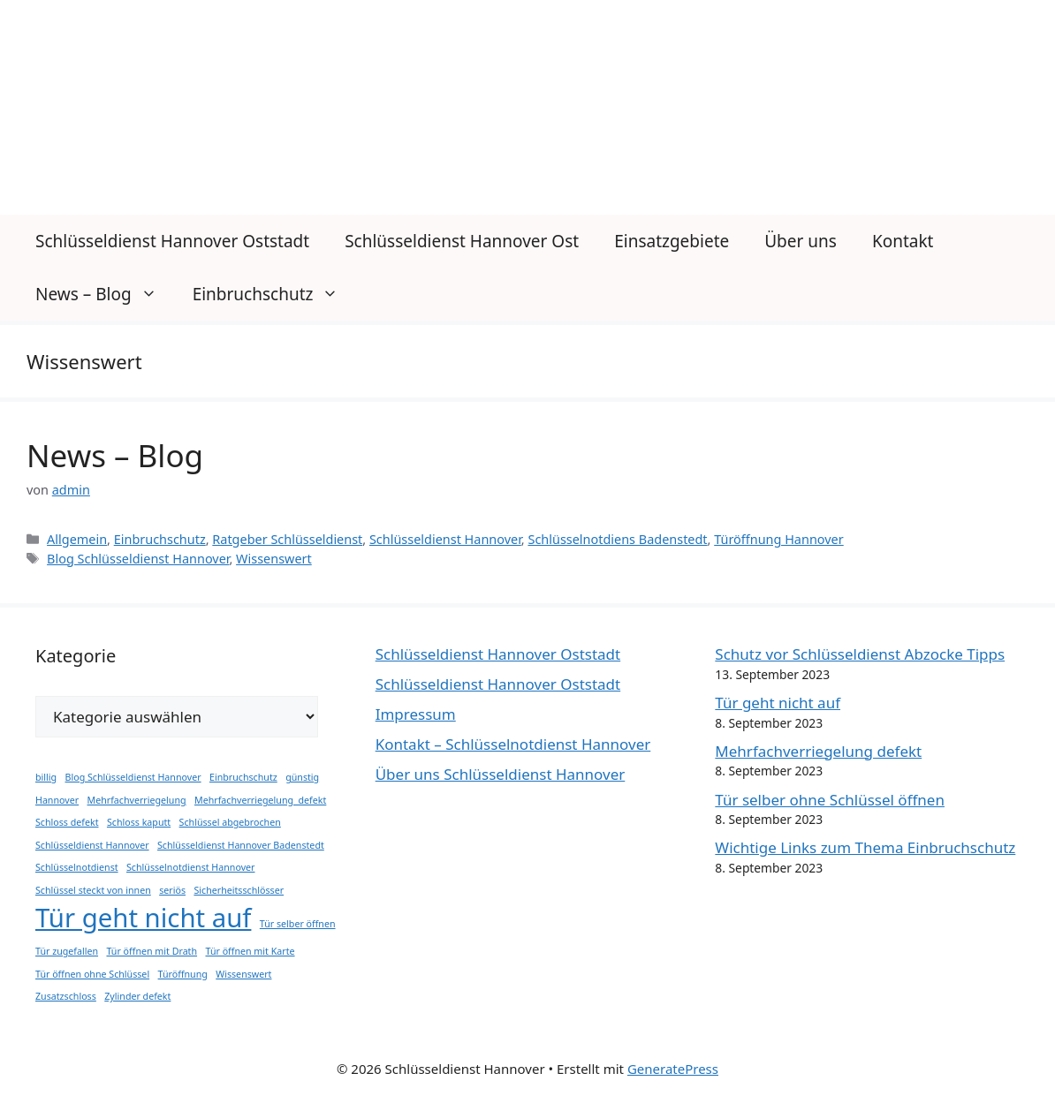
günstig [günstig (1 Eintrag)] (302, 777)
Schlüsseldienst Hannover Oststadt (172, 241)
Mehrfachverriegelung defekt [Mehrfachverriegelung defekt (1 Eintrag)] (260, 800)
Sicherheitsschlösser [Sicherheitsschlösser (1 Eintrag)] (239, 890)
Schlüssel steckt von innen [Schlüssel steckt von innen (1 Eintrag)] (93, 890)
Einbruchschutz (275, 294)
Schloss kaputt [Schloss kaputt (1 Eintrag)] (139, 822)
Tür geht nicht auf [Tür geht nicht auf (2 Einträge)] (143, 917)
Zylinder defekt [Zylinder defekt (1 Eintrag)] (137, 996)
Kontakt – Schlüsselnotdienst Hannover (513, 744)
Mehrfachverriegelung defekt (818, 751)
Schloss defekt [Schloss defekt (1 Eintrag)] (67, 822)
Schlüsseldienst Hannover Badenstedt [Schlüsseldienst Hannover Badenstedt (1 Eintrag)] (240, 845)
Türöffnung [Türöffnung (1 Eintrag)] (183, 974)
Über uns (800, 241)
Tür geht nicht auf (777, 702)
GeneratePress (672, 1068)
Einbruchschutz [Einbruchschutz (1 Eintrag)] (243, 777)
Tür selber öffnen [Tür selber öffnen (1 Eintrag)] (298, 924)
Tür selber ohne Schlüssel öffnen (830, 800)
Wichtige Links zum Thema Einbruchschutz (865, 847)
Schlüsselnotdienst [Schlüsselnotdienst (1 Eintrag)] (76, 867)
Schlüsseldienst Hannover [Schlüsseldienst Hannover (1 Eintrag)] (92, 845)
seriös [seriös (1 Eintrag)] (172, 890)
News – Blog (105, 294)
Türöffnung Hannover (779, 539)
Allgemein (77, 539)
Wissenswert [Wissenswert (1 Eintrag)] (243, 974)
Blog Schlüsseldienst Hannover (138, 558)
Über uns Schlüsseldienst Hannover (501, 774)
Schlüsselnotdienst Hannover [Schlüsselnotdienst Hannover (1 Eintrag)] (190, 867)
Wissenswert (274, 558)
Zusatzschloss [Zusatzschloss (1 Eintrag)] (65, 996)
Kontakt (903, 241)
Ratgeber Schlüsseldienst (287, 539)
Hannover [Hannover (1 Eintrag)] (57, 800)
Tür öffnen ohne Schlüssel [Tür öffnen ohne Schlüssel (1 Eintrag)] (92, 974)
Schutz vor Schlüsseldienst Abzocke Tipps (860, 654)
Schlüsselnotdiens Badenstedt (617, 539)
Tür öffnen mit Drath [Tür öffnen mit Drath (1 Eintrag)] (151, 951)
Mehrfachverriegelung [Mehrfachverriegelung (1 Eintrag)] (136, 800)
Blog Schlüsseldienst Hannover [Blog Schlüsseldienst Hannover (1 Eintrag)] (133, 777)
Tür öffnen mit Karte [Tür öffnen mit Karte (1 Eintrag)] (249, 951)
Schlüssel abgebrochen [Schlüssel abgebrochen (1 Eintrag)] (230, 822)
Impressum (416, 714)
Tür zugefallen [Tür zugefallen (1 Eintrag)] (66, 951)
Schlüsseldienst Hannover (445, 539)
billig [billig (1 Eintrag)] (46, 777)
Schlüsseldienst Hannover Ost (462, 241)
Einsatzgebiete (671, 241)
